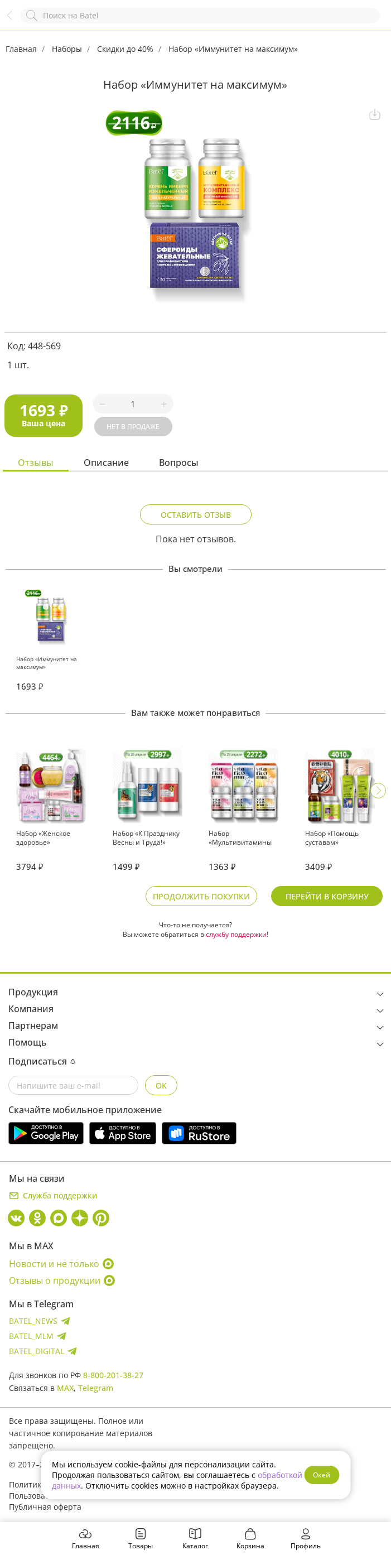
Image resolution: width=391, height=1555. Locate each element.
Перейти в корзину (327, 896)
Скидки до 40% (125, 49)
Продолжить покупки (201, 896)
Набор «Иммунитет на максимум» (233, 49)
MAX (65, 1388)
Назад (15, 21)
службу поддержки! (237, 934)
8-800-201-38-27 (113, 1375)
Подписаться (41, 1061)
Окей (321, 1475)
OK (161, 1085)
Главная (21, 49)
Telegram (95, 1388)
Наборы (67, 49)
